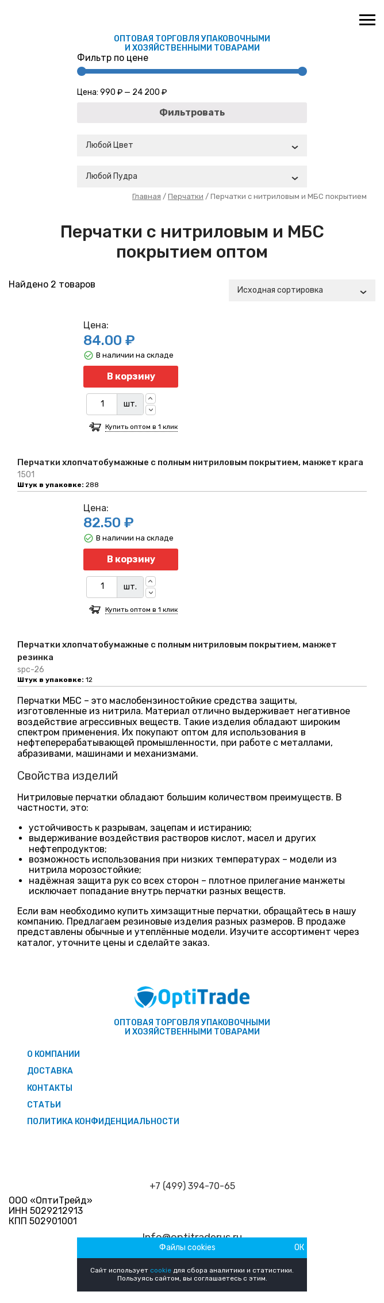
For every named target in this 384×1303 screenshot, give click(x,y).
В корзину (131, 376)
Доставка (50, 1071)
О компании (53, 1054)
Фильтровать (192, 112)
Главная (146, 196)
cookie (160, 1270)
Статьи (44, 1105)
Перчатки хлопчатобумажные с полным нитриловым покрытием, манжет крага (190, 462)
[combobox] (192, 145)
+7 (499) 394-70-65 (192, 1186)
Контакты (49, 1088)
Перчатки (185, 196)
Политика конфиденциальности (103, 1121)
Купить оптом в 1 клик (141, 427)
